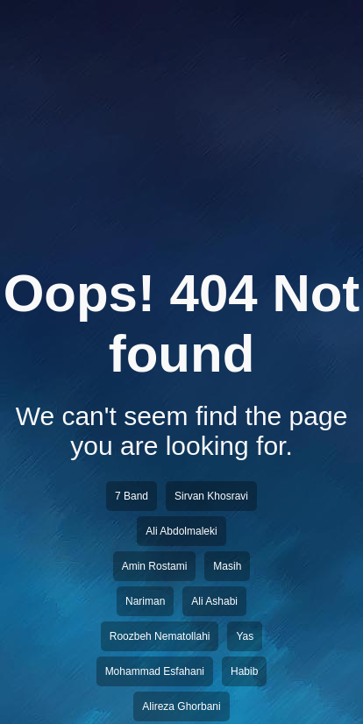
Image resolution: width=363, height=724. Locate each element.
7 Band (131, 496)
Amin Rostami (155, 566)
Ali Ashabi (214, 601)
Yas (244, 636)
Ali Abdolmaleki (181, 531)
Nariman (145, 601)
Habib (244, 671)
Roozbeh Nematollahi (160, 636)
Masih (227, 566)
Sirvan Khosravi (211, 496)
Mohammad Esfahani (154, 671)
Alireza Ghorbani (181, 706)
